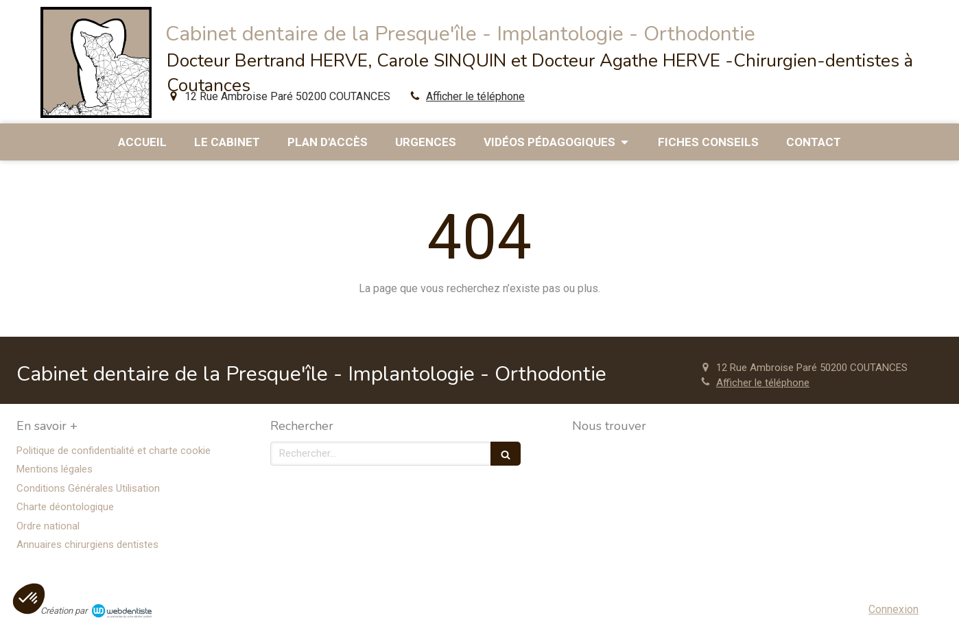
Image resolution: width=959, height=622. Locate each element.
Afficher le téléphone (475, 96)
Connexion (893, 609)
